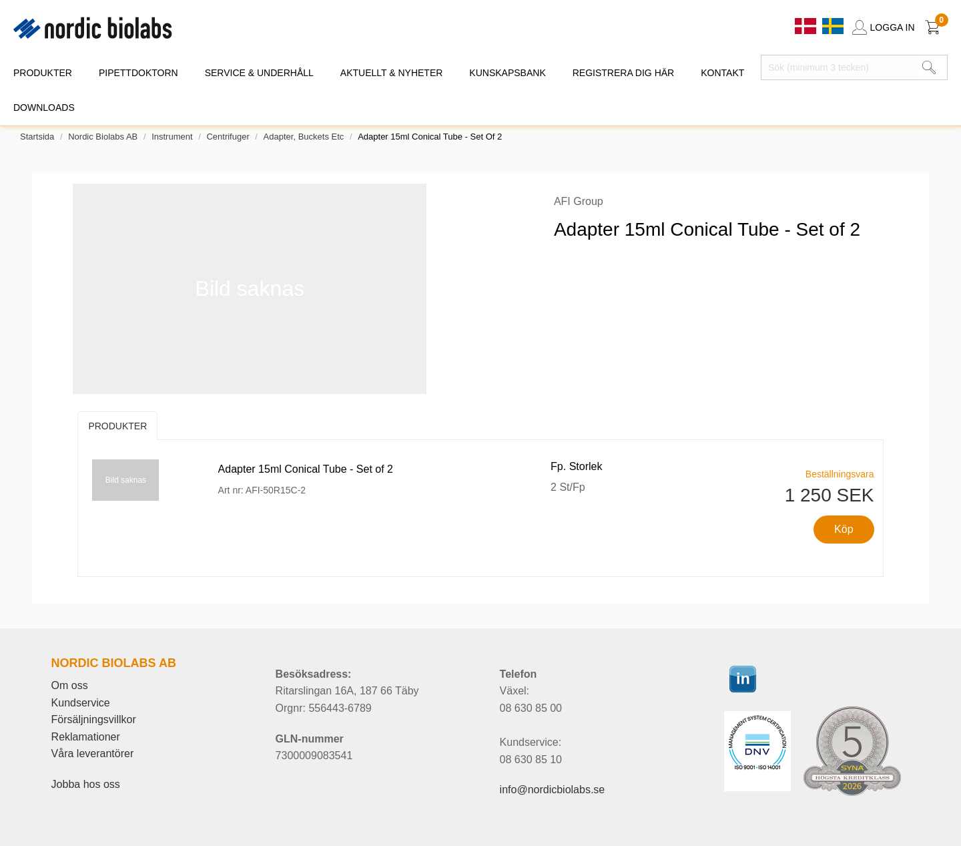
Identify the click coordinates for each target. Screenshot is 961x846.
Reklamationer (85, 737)
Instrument (171, 136)
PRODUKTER (42, 72)
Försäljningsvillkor (93, 719)
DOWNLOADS (44, 107)
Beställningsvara (840, 474)
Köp (843, 529)
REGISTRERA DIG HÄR (623, 72)
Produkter (117, 426)
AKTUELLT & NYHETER (391, 72)
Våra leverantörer (92, 753)
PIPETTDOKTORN (138, 72)
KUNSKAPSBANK (507, 72)
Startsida (37, 136)
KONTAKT (722, 72)
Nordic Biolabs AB (102, 136)
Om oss (69, 685)
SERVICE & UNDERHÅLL (259, 72)
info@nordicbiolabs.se (552, 789)
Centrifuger (227, 136)
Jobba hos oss (85, 784)
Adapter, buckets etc (304, 136)
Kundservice (80, 702)
